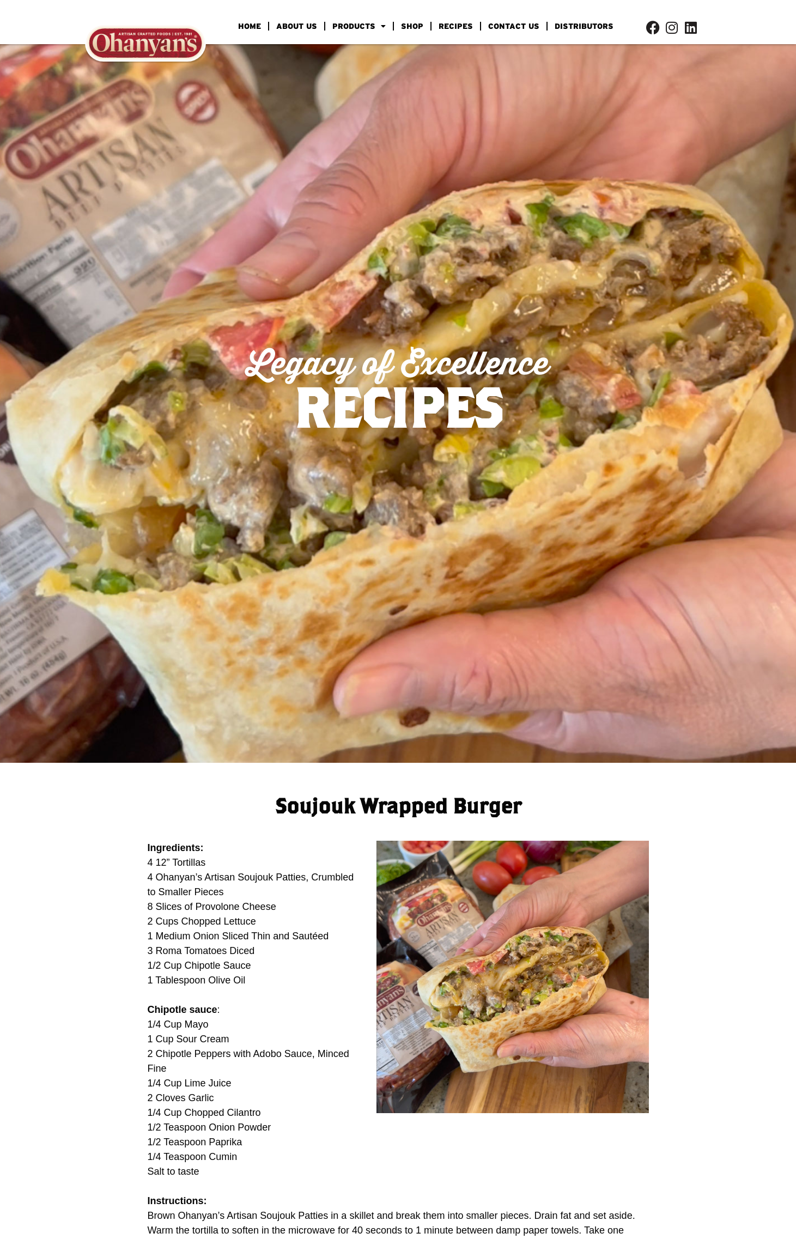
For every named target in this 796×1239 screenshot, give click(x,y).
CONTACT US (513, 26)
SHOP (412, 26)
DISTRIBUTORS (584, 26)
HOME (249, 26)
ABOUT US (296, 26)
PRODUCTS (359, 26)
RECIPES (456, 26)
